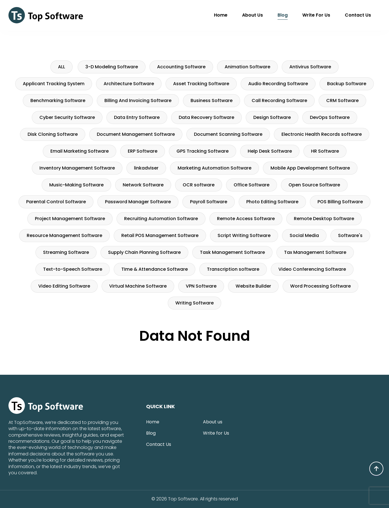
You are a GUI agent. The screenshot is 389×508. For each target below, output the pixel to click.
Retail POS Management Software (159, 235)
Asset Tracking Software (201, 83)
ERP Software (142, 151)
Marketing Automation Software (214, 168)
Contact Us (358, 15)
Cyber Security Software (67, 117)
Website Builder (253, 286)
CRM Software (342, 100)
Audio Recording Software (278, 83)
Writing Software (194, 303)
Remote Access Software (246, 218)
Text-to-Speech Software (72, 269)
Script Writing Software (244, 235)
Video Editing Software (64, 286)
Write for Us (316, 15)
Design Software (272, 117)
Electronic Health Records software (321, 134)
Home (220, 15)
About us (252, 15)
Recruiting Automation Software (161, 218)
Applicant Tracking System (53, 83)
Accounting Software (181, 67)
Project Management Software (70, 218)
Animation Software (247, 67)
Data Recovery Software (206, 117)
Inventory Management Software (77, 168)
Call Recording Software (279, 100)
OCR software (198, 185)
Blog (283, 15)
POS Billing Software (340, 201)
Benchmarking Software (57, 100)
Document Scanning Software (228, 134)
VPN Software (201, 286)
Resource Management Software (64, 235)
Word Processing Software (320, 286)
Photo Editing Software (272, 201)
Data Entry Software (137, 117)
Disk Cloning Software (53, 134)
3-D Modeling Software (111, 67)
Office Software (251, 185)
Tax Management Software (315, 252)
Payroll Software (208, 201)
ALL (61, 67)
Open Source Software (314, 185)
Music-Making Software (76, 185)
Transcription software (233, 269)
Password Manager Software (138, 201)
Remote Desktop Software (324, 218)
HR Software (325, 151)
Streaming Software (66, 252)
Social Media (304, 235)
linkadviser (146, 168)
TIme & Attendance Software (154, 269)
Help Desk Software (270, 151)
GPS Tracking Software (202, 151)
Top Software (183, 499)
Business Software (211, 100)
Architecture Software (129, 83)
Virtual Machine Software (138, 286)
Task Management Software (232, 252)
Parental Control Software (56, 201)
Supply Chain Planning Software (144, 252)
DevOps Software (330, 117)
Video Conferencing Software (312, 269)
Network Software (143, 185)
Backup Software (346, 83)
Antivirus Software (310, 67)
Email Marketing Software (79, 151)
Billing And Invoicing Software (137, 100)
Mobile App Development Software (310, 168)
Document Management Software (136, 134)
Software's (350, 235)
